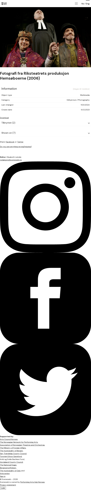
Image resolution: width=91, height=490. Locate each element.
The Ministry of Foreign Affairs (13, 448)
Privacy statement (8, 485)
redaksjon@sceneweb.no (11, 160)
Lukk (3, 488)
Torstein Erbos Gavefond (11, 456)
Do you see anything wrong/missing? (16, 146)
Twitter (20, 142)
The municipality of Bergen (11, 450)
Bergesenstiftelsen (8, 468)
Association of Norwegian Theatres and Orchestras (22, 445)
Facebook (10, 142)
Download (4, 118)
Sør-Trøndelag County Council (13, 453)
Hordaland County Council (11, 462)
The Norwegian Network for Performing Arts (19, 442)
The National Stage (8, 465)
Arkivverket (5, 473)
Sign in (2, 476)
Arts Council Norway (9, 439)
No (83, 3)
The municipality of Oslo (10, 470)
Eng (88, 3)
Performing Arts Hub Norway (32, 482)
